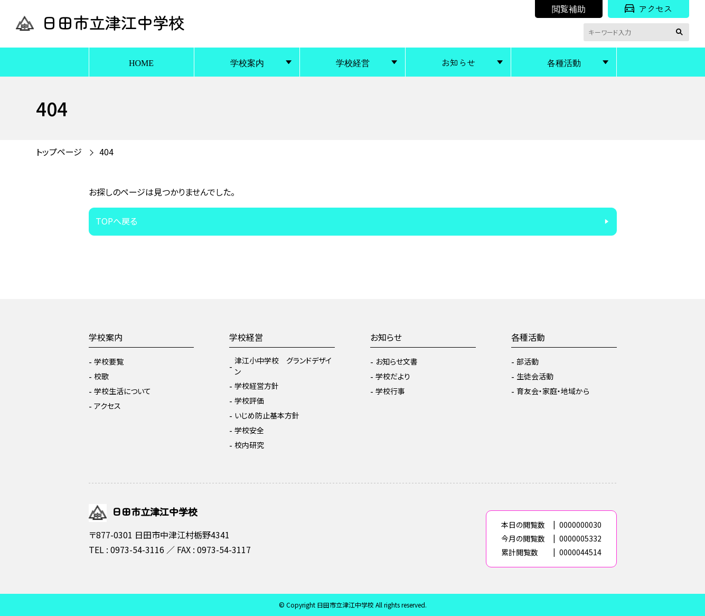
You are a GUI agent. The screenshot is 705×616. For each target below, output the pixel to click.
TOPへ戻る (116, 220)
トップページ (59, 151)
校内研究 (249, 445)
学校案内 (247, 62)
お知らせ (458, 62)
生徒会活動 (534, 376)
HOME (141, 62)
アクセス (648, 8)
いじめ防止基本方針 (266, 415)
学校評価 (249, 400)
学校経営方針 (256, 385)
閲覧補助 (569, 8)
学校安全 (249, 430)
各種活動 (564, 62)
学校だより (392, 376)
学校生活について (122, 391)
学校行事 (390, 391)
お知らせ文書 (396, 361)
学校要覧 (109, 361)
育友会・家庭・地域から (552, 391)
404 (106, 151)
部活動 (527, 361)
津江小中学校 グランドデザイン (283, 366)
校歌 (101, 376)
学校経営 (353, 62)
